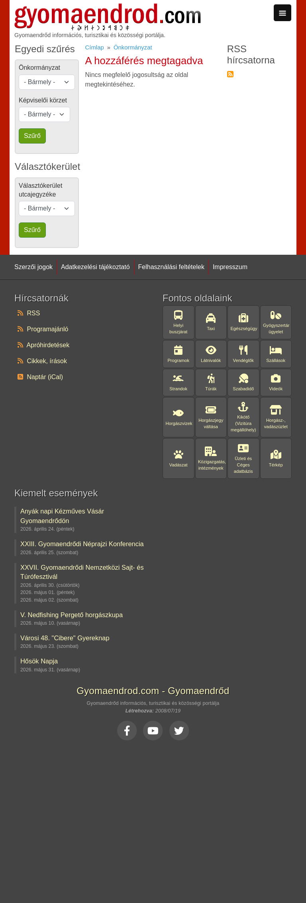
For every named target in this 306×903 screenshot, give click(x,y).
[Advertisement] (153, 819)
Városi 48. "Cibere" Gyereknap (65, 637)
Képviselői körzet (43, 100)
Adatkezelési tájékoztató (95, 267)
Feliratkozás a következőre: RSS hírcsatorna (230, 74)
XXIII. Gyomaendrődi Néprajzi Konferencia (82, 543)
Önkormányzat (133, 47)
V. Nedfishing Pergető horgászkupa (71, 614)
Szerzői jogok (33, 267)
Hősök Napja (39, 661)
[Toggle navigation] (282, 13)
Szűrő (32, 135)
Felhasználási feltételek (171, 267)
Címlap (94, 47)
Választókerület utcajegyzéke (40, 190)
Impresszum (230, 267)
